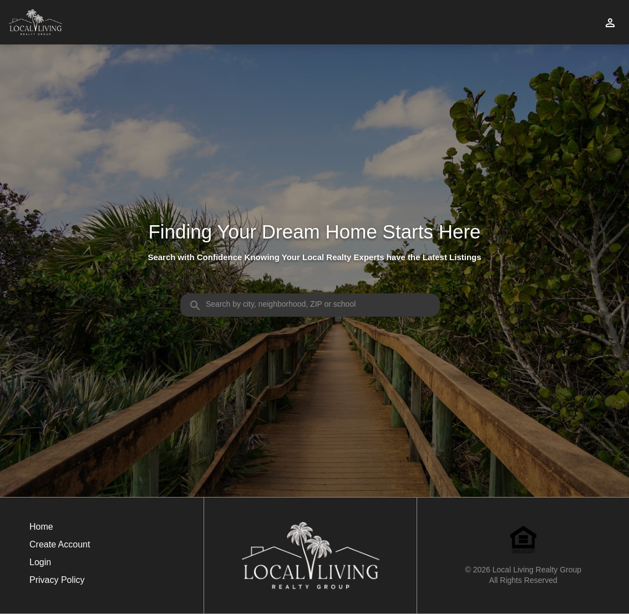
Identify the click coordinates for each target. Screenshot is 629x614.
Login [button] (40, 562)
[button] (59, 565)
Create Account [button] (59, 544)
